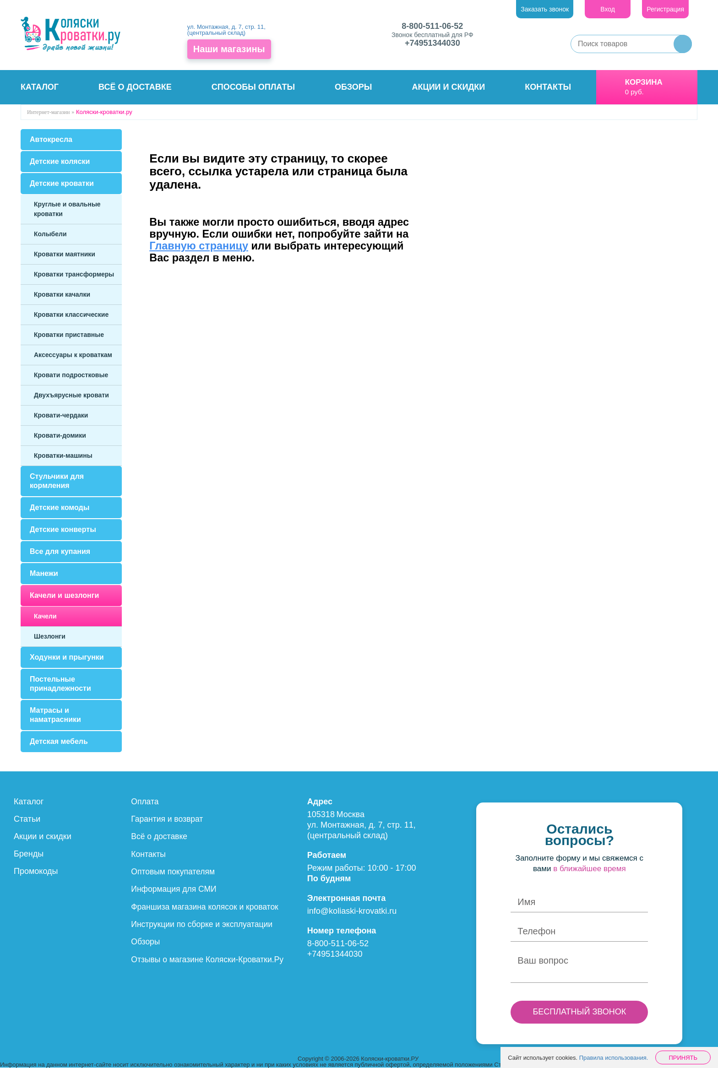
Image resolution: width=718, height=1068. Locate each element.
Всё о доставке (135, 87)
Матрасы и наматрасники (55, 714)
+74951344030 (432, 43)
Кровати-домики (60, 435)
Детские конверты (63, 529)
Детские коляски (60, 161)
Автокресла (51, 139)
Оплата (145, 801)
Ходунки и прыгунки (67, 657)
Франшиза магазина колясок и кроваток (207, 906)
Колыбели (50, 234)
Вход (607, 9)
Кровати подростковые (71, 375)
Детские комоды (59, 507)
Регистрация (665, 9)
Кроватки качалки (62, 294)
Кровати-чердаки (61, 415)
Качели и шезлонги (64, 595)
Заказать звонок (545, 9)
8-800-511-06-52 (432, 26)
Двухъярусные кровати (71, 395)
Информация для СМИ (175, 888)
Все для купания (60, 551)
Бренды (29, 853)
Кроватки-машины (63, 455)
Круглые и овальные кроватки (67, 209)
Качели (45, 616)
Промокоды (36, 871)
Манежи (44, 573)
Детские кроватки (62, 183)
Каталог (40, 87)
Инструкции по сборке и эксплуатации (204, 923)
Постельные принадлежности (60, 683)
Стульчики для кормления (57, 480)
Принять (683, 1057)
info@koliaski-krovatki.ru (352, 911)
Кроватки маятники (64, 254)
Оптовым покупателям (174, 871)
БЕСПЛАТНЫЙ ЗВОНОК (579, 1011)
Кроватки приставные (69, 334)
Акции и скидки (448, 87)
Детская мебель (59, 741)
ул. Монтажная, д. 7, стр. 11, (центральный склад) (226, 30)
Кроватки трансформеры (74, 274)
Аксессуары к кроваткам (73, 354)
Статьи (27, 819)
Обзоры (353, 87)
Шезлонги (49, 636)
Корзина (644, 82)
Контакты (548, 87)
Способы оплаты (253, 87)
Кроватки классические (71, 314)
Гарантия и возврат (168, 819)
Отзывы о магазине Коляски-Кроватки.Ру (209, 958)
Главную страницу (198, 246)
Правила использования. (613, 1057)
